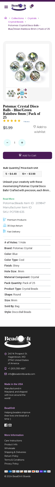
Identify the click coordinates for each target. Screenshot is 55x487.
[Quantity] (14, 142)
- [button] (7, 142)
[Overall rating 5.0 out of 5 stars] (12, 121)
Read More (8, 199)
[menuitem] (17, 440)
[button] (6, 7)
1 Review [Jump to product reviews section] (26, 122)
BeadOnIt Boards (21, 476)
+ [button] (22, 142)
